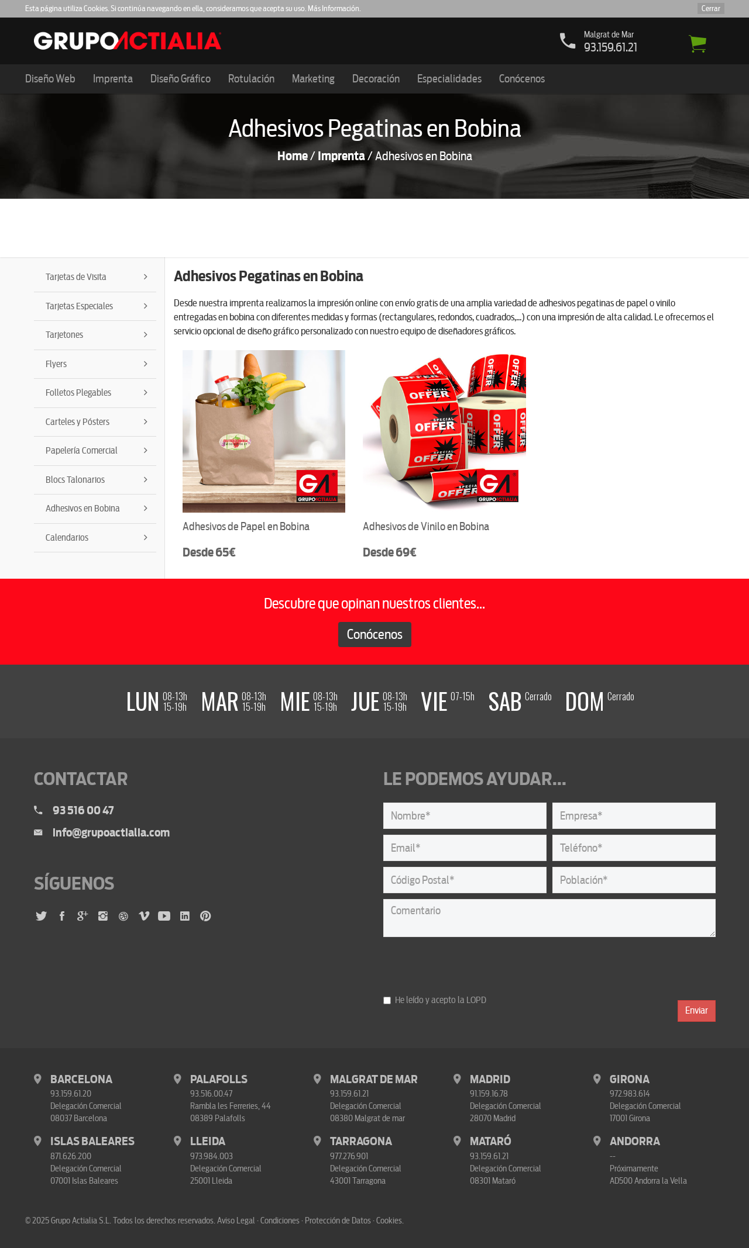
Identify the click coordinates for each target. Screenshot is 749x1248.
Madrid (490, 1079)
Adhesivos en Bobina (83, 508)
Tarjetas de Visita (76, 277)
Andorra (635, 1141)
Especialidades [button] (449, 78)
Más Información (333, 8)
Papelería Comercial (82, 450)
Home (292, 156)
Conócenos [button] (522, 78)
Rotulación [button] (251, 78)
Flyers (56, 364)
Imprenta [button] (113, 78)
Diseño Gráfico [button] (180, 78)
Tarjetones (64, 335)
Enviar (696, 1010)
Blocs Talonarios (75, 480)
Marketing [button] (313, 78)
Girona (630, 1079)
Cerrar (711, 8)
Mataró (490, 1141)
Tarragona (361, 1141)
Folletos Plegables (78, 393)
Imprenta (341, 156)
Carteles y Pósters (77, 422)
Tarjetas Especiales (79, 306)
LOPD (476, 1000)
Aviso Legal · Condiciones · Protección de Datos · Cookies (309, 1220)
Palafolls (219, 1079)
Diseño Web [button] (50, 78)
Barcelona (81, 1079)
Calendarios (67, 538)
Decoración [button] (376, 78)
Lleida (207, 1141)
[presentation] (472, 965)
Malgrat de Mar (374, 1079)
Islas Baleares (92, 1141)
